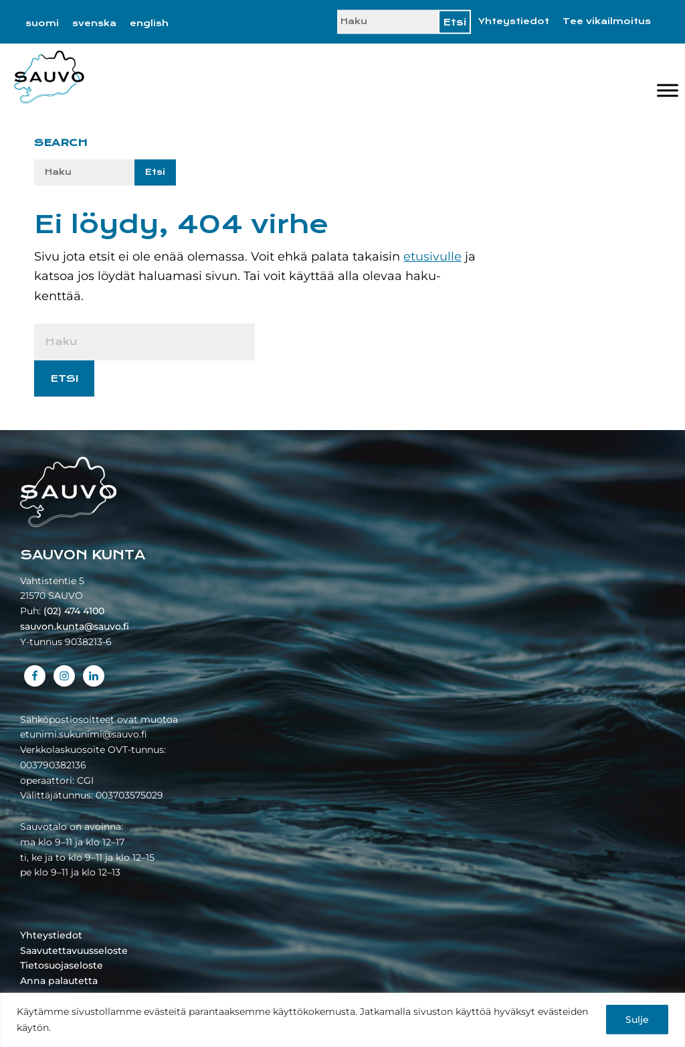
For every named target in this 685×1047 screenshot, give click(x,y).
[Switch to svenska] (94, 23)
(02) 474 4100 (73, 611)
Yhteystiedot (513, 21)
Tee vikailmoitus (607, 21)
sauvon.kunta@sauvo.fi (74, 626)
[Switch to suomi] (42, 23)
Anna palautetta (59, 981)
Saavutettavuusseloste (74, 951)
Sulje (637, 1020)
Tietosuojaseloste (61, 965)
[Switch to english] (149, 23)
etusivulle (432, 256)
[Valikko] (667, 90)
